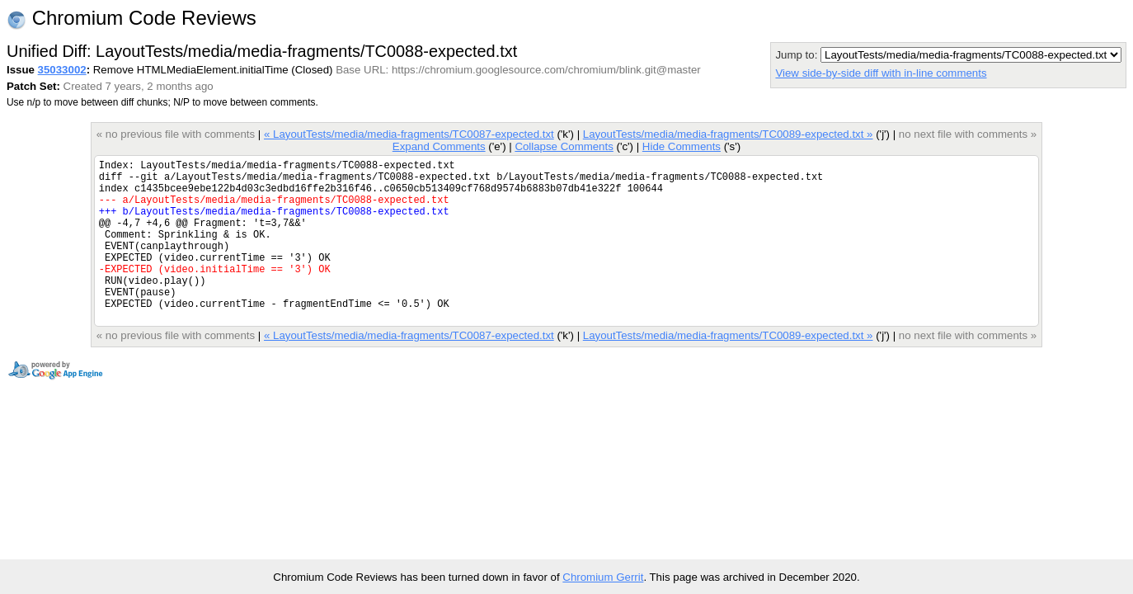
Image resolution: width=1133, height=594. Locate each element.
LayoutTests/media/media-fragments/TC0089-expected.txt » (728, 134)
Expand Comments (439, 146)
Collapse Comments (564, 146)
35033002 (62, 70)
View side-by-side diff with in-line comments (880, 73)
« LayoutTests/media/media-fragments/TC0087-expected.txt (409, 134)
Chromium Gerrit (602, 577)
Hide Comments (681, 146)
